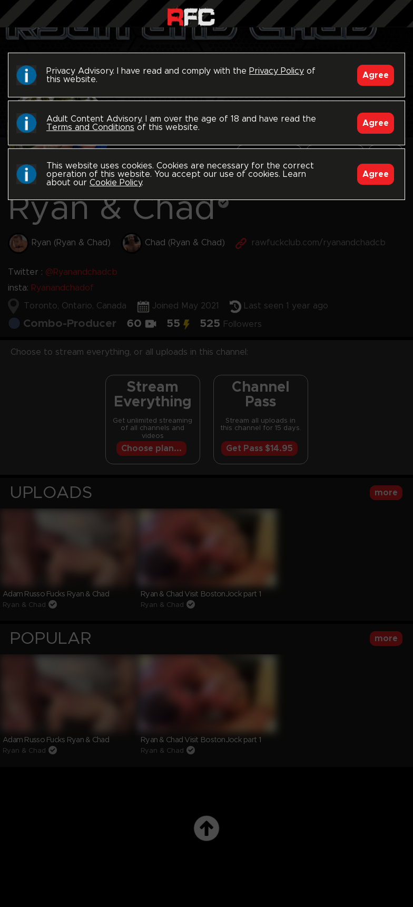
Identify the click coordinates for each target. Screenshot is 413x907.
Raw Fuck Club (191, 16)
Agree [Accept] (375, 75)
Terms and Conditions (90, 127)
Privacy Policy (276, 71)
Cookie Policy (116, 182)
